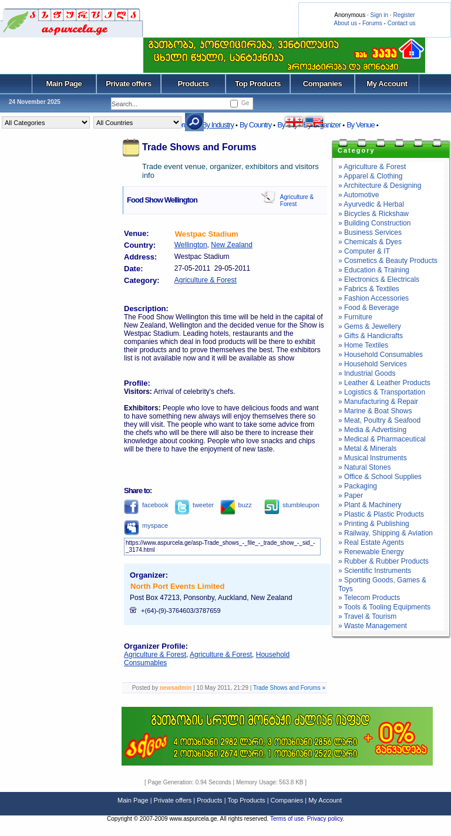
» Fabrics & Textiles (368, 289)
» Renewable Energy (370, 552)
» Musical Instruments (372, 458)
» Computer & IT (364, 251)
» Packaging (357, 486)
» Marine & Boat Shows (375, 411)
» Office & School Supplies (380, 477)
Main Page (64, 83)
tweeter (194, 504)
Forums (372, 23)
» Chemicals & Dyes (370, 242)
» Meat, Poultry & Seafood (379, 420)
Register (404, 15)
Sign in (379, 15)
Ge (245, 103)
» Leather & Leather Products (384, 383)
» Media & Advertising (372, 430)
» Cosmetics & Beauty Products (387, 261)
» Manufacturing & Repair (378, 401)
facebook (146, 504)
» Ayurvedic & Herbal (371, 204)
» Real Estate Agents (371, 542)
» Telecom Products (369, 598)
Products (192, 83)
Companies (322, 83)
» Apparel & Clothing (370, 176)
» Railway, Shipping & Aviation (385, 533)
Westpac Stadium (206, 234)
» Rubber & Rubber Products (383, 561)
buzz (236, 504)
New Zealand (232, 245)
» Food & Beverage (368, 308)
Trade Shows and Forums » (289, 688)
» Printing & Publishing (373, 524)
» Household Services (372, 364)
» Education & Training (373, 270)
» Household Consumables (380, 354)
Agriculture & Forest (205, 280)
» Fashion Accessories (373, 298)
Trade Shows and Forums (199, 147)
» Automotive (358, 195)
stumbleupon (291, 504)
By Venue (360, 124)
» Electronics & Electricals (378, 279)
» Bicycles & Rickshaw (373, 214)
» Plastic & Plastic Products (381, 514)
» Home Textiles (363, 345)
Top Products (258, 83)
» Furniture (355, 317)
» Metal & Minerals (367, 448)
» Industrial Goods (366, 373)
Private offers (129, 83)
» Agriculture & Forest (372, 167)
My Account (386, 83)
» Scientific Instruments (374, 571)
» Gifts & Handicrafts (370, 336)
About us (345, 23)
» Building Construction (374, 223)
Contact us (402, 23)
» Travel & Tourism (367, 616)
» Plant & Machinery (369, 505)
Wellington (190, 245)
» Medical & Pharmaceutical (382, 439)
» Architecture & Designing (379, 185)
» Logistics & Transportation (381, 392)
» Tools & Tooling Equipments (384, 607)
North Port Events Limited (177, 586)
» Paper (350, 495)
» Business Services (370, 232)
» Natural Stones (364, 467)
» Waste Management (372, 626)
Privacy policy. (325, 818)
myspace (146, 525)
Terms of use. (288, 818)
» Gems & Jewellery (369, 326)
